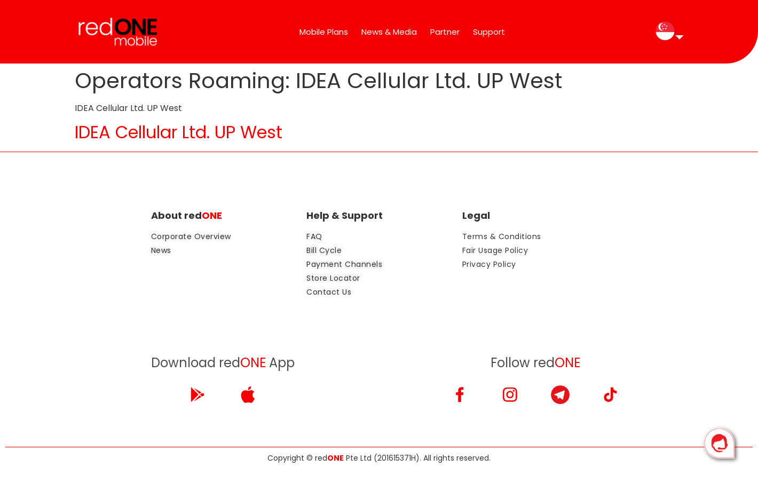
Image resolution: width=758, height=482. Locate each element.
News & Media (389, 31)
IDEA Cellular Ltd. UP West (178, 132)
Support (489, 31)
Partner (445, 31)
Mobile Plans (323, 31)
